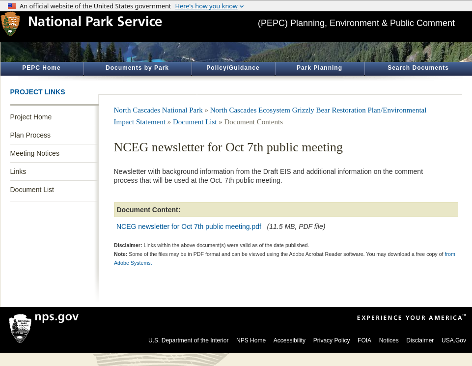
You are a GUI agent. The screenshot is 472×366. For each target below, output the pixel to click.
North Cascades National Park (158, 110)
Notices (389, 340)
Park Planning (319, 67)
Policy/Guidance (232, 67)
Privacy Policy (331, 340)
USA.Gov (454, 340)
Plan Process (30, 135)
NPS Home (251, 340)
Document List (32, 190)
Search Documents (418, 67)
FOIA (364, 340)
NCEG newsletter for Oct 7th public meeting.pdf (188, 226)
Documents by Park (137, 67)
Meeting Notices (34, 153)
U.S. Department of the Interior (188, 340)
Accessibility (289, 340)
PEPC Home (41, 67)
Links (18, 171)
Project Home (31, 117)
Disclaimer (420, 340)
